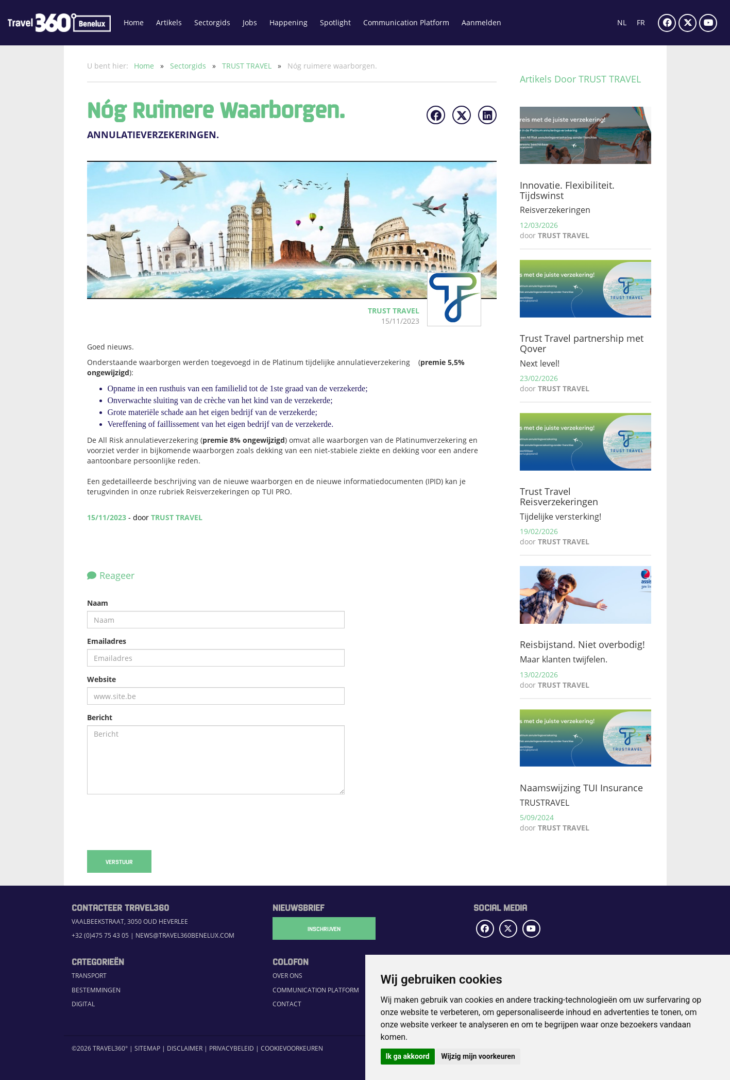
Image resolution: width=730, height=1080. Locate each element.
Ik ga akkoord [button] (408, 1056)
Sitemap (147, 1048)
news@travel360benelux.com (184, 935)
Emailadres (106, 641)
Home (134, 22)
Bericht (99, 717)
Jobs (250, 22)
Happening (288, 22)
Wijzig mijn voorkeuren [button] (478, 1056)
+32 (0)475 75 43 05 (100, 935)
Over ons (287, 975)
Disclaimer (184, 1048)
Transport (89, 975)
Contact (287, 1004)
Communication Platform (406, 22)
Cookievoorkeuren (292, 1048)
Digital (83, 1004)
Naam (97, 603)
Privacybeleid (231, 1048)
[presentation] (165, 822)
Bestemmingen (96, 990)
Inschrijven (324, 928)
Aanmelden (481, 22)
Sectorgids (212, 22)
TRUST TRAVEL (248, 66)
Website (101, 679)
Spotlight (335, 22)
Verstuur (119, 861)
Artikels (169, 22)
